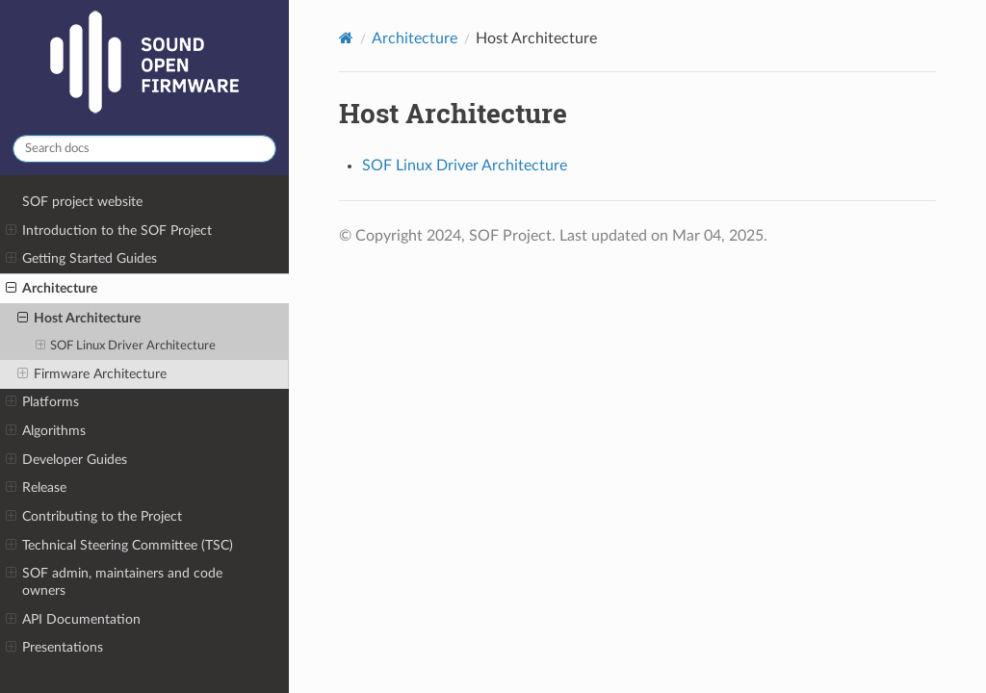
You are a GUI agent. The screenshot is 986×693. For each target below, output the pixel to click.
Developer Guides (66, 460)
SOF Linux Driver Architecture (126, 346)
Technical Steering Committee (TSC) (119, 545)
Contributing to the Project (94, 517)
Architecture (51, 288)
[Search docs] (144, 149)
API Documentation (73, 620)
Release (36, 488)
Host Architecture (79, 318)
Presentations (54, 647)
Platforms (42, 402)
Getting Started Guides (81, 259)
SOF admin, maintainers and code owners (114, 581)
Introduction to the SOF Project (109, 231)
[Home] (346, 38)
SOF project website (82, 201)
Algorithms (46, 431)
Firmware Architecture (92, 374)
